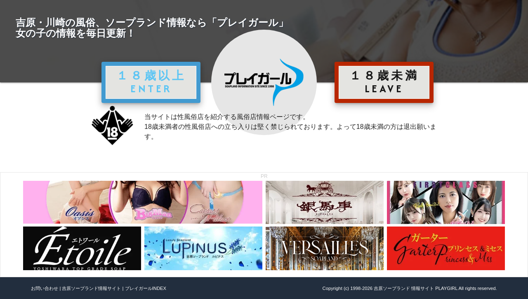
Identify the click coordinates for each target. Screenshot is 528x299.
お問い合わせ (44, 288)
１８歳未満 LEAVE (384, 82)
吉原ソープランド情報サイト (91, 288)
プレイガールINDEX (145, 288)
